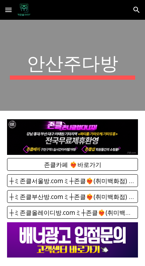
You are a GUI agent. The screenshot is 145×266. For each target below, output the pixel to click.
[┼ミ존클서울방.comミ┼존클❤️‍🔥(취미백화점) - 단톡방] (72, 180)
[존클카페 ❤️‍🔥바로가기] (72, 165)
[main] (72, 65)
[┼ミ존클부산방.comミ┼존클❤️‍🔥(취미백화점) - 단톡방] (72, 197)
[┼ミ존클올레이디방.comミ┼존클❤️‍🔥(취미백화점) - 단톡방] (72, 212)
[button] (8, 9)
